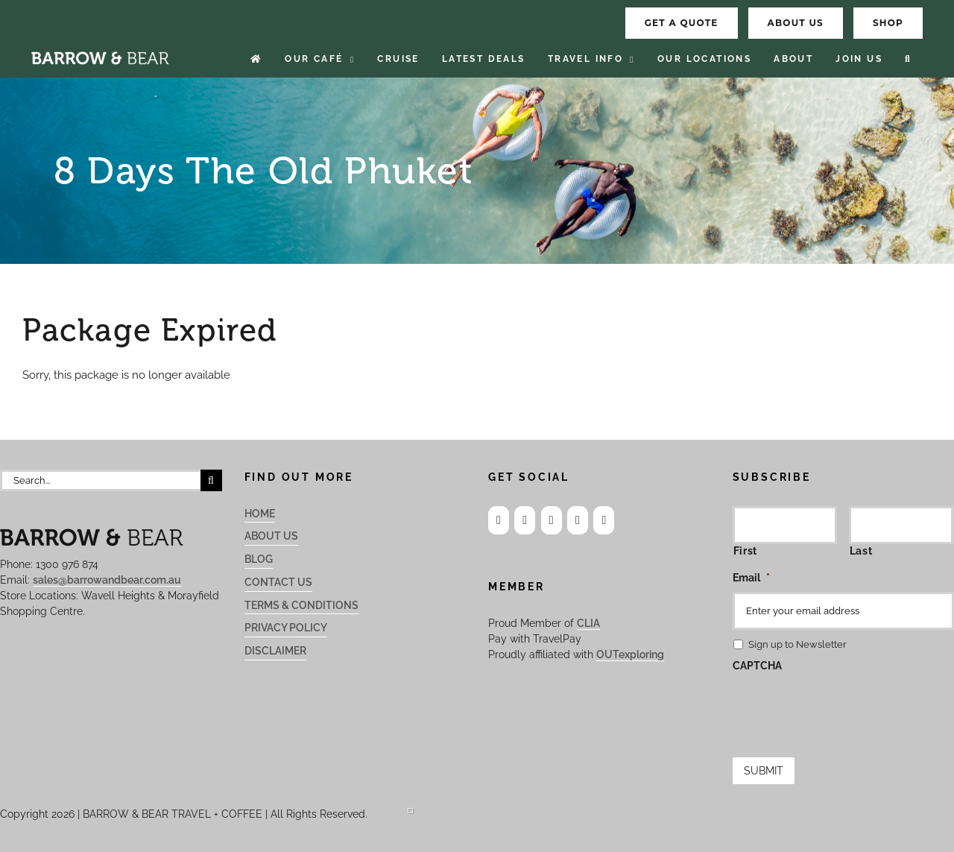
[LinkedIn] (551, 520)
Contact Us (278, 582)
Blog (258, 559)
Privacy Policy (285, 628)
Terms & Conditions (301, 605)
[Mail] (577, 520)
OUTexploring (630, 654)
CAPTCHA (757, 666)
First (745, 551)
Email (751, 578)
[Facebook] (498, 520)
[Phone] (603, 520)
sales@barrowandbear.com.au (107, 580)
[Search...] (100, 480)
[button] (908, 59)
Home (259, 514)
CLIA (588, 623)
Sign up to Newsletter (797, 644)
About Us (271, 536)
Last (861, 551)
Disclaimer (275, 651)
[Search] (211, 480)
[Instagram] (524, 520)
